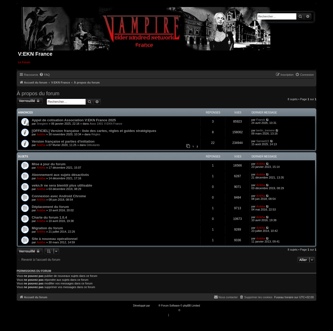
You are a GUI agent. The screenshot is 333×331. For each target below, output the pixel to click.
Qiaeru (185, 310)
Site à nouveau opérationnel (55, 239)
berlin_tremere (265, 130)
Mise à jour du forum (49, 164)
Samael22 (262, 141)
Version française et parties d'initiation (63, 141)
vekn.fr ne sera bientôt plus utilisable (62, 185)
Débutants (93, 145)
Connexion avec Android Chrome (59, 196)
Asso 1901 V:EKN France (106, 123)
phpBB (154, 305)
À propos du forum (38, 93)
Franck (260, 119)
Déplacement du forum (50, 207)
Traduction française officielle (161, 310)
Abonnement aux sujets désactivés (60, 175)
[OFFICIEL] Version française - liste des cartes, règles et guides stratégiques (94, 131)
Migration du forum (47, 228)
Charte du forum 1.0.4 (49, 217)
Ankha (41, 134)
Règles (95, 134)
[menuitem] (44, 75)
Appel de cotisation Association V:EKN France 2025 (74, 120)
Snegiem (42, 123)
